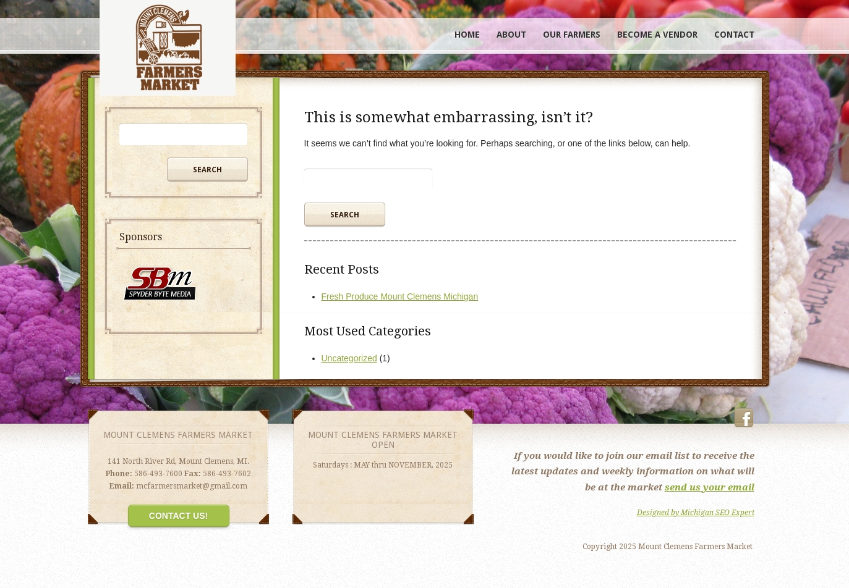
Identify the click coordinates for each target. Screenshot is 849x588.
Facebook (744, 418)
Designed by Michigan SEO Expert (695, 512)
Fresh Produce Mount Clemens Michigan (400, 296)
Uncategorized (349, 358)
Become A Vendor (657, 35)
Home (467, 35)
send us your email (709, 487)
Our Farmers (571, 35)
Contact (734, 35)
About (511, 35)
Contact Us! (178, 516)
